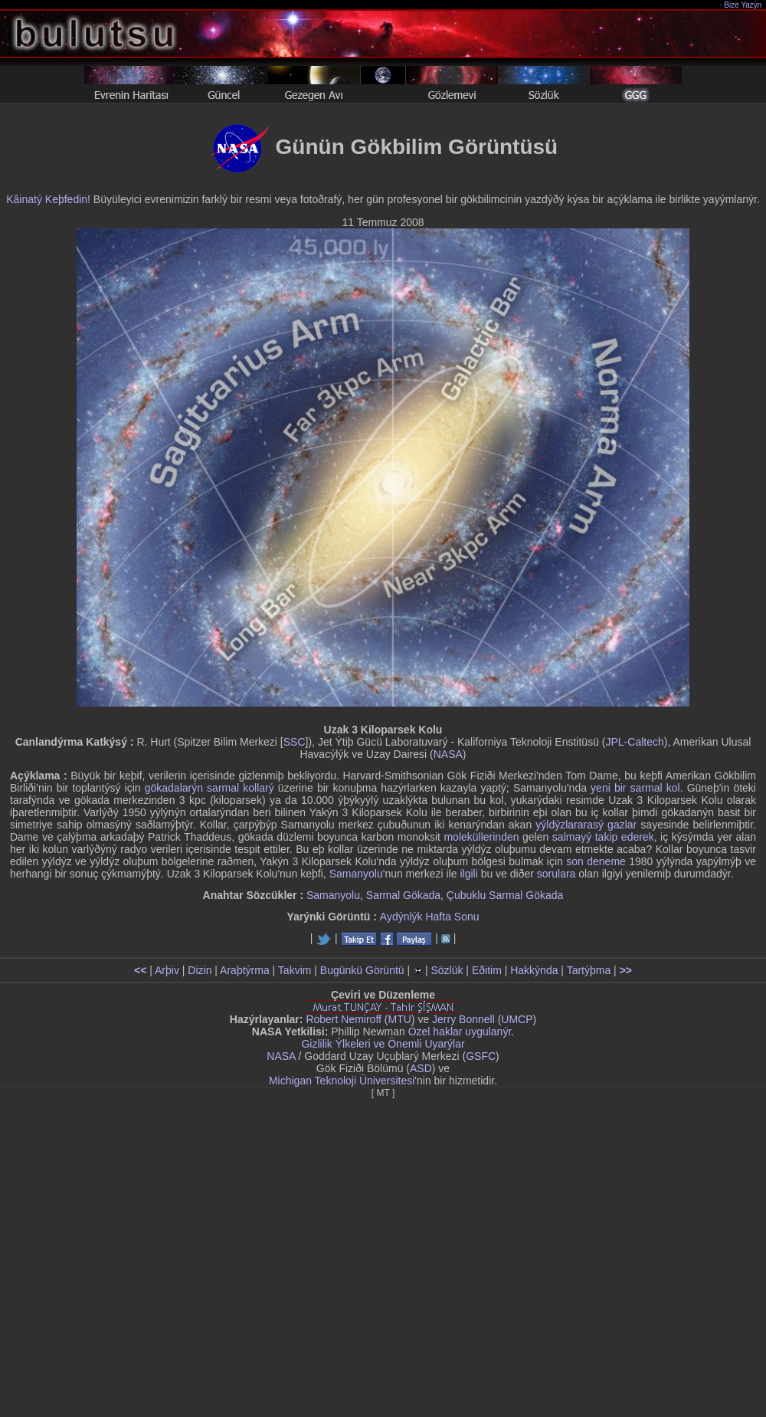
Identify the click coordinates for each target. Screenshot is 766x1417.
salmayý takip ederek (603, 837)
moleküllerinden (481, 837)
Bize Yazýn (743, 5)
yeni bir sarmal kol (635, 788)
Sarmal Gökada (403, 895)
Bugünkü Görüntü (362, 970)
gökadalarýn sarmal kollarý (209, 788)
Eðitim (487, 970)
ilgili (468, 874)
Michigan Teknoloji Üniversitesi (341, 1080)
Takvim (295, 970)
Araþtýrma (245, 970)
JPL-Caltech (634, 742)
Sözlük (446, 970)
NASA (448, 754)
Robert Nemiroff (343, 1019)
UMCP (516, 1019)
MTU (399, 1019)
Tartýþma (589, 970)
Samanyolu (356, 874)
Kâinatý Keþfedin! (48, 199)
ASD (421, 1068)
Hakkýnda (534, 970)
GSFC (481, 1056)
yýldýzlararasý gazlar (586, 824)
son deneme (596, 861)
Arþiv (167, 970)
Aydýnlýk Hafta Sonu (430, 916)
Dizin (199, 970)
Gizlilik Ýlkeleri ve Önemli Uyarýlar (382, 1044)
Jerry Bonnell (463, 1019)
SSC (294, 742)
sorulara (556, 874)
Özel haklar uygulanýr (460, 1031)
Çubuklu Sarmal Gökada (505, 895)
